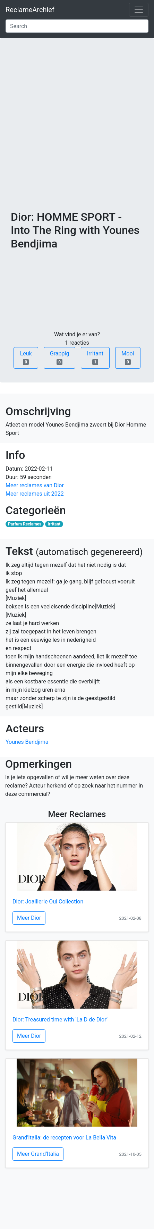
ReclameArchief (30, 10)
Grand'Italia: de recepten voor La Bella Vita (64, 1137)
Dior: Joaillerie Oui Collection (47, 901)
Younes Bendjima (27, 742)
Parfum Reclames (24, 524)
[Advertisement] (77, 130)
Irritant (95, 357)
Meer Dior (29, 918)
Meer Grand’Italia (38, 1154)
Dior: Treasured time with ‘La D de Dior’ (60, 1019)
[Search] (77, 26)
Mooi (127, 357)
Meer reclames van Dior (35, 485)
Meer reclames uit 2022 (35, 493)
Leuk (26, 357)
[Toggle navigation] (138, 10)
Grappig (59, 357)
